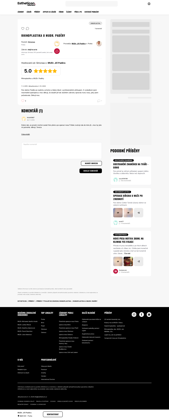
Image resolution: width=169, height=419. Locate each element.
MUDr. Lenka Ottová (24, 325)
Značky (43, 373)
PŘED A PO (78, 12)
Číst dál (127, 253)
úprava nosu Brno (65, 325)
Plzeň (43, 326)
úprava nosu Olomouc (66, 331)
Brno (42, 322)
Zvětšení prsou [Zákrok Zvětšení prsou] (121, 235)
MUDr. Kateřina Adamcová (26, 328)
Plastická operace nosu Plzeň (68, 328)
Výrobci (43, 376)
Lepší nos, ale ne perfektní (112, 335)
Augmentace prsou (88, 334)
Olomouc (44, 329)
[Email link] (149, 314)
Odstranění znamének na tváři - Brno (130, 165)
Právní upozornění (81, 401)
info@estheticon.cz (40, 397)
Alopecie (85, 325)
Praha (43, 319)
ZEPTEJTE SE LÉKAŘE (49, 12)
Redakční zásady (23, 404)
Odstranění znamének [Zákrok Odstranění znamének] (123, 160)
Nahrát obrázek (91, 163)
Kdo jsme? (21, 366)
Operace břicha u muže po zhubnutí (128, 197)
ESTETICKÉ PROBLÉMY (91, 12)
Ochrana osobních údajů (26, 401)
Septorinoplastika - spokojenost (114, 326)
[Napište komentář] (61, 150)
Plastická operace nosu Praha (69, 321)
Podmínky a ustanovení (38, 404)
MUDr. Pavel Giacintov (25, 331)
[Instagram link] (134, 315)
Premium (44, 369)
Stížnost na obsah (23, 373)
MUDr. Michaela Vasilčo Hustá (27, 321)
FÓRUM (61, 12)
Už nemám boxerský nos (112, 319)
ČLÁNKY (69, 12)
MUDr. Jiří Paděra (79, 44)
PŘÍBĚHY (37, 12)
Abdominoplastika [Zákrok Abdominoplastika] (122, 192)
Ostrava (43, 332)
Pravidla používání (42, 401)
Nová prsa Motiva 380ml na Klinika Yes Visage (128, 240)
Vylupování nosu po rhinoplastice (115, 338)
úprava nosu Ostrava (66, 334)
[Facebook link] (141, 315)
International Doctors (48, 379)
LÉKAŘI (29, 12)
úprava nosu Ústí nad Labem (68, 352)
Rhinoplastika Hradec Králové (68, 338)
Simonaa (31, 42)
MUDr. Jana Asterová (25, 334)
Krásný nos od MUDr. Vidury (113, 322)
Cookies (53, 401)
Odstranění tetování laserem (91, 337)
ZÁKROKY (21, 12)
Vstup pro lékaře (46, 366)
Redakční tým (22, 369)
